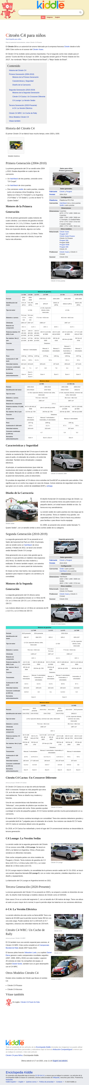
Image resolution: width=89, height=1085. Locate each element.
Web (43, 17)
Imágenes (50, 17)
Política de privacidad (46, 1082)
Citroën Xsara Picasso (67, 236)
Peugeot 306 (64, 247)
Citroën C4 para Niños (14, 1055)
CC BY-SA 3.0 (39, 1075)
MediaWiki (9, 1080)
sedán (21, 189)
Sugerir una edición (60, 1061)
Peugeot (69, 191)
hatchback (14, 179)
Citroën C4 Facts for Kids (30, 1002)
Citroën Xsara (38, 49)
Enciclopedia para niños (13, 39)
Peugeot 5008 (64, 245)
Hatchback (63, 203)
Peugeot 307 (64, 234)
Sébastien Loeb (30, 952)
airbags (49, 486)
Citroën (67, 46)
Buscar (80, 12)
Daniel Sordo (17, 964)
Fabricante (53, 191)
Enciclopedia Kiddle (43, 1047)
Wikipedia (56, 1077)
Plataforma (53, 200)
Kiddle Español (11, 1082)
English (57, 17)
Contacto (59, 1082)
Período (52, 194)
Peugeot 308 (64, 240)
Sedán (62, 205)
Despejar (76, 12)
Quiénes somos (31, 1082)
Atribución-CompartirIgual (62, 1049)
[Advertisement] (44, 26)
